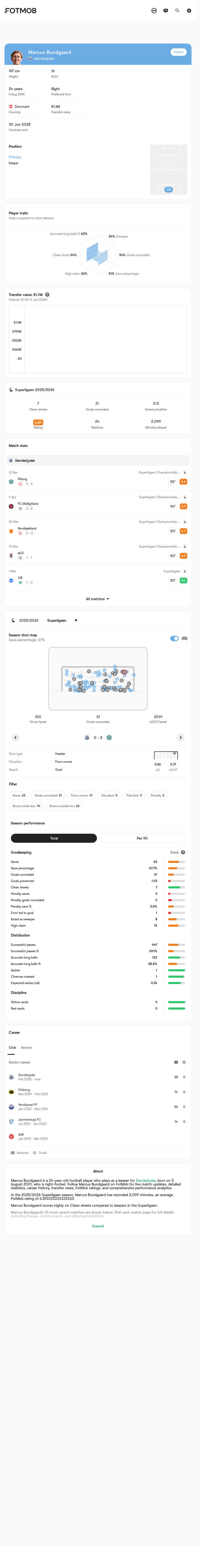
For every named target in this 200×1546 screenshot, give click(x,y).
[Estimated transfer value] (47, 295)
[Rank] (178, 852)
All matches (98, 599)
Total (54, 838)
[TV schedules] (165, 10)
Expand (98, 1226)
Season (26, 1047)
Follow (178, 52)
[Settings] (189, 10)
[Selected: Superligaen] (63, 620)
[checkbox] (174, 638)
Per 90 (142, 838)
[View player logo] (16, 57)
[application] (106, 340)
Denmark (19, 106)
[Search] (177, 10)
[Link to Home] (20, 10)
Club (12, 1047)
